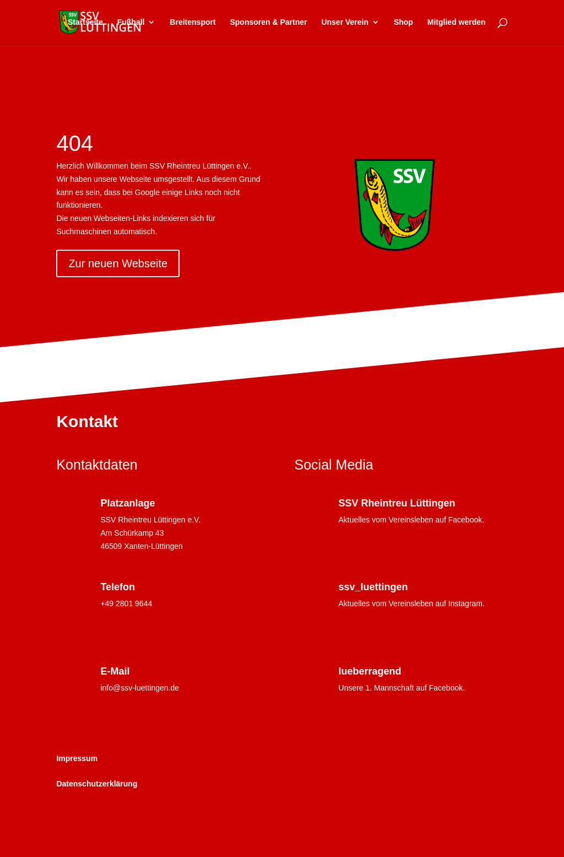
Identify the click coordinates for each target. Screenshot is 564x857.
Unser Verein (344, 22)
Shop (403, 22)
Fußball (131, 22)
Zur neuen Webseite (117, 263)
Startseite (85, 22)
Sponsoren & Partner (268, 22)
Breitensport (192, 22)
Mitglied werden (456, 22)
